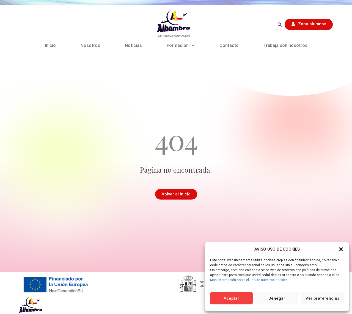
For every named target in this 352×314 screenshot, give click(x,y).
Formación (181, 45)
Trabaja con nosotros (285, 45)
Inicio (50, 45)
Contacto (229, 45)
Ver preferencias (322, 298)
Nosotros (90, 45)
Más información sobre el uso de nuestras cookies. (249, 280)
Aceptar (231, 298)
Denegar (276, 298)
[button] (341, 249)
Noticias (133, 45)
